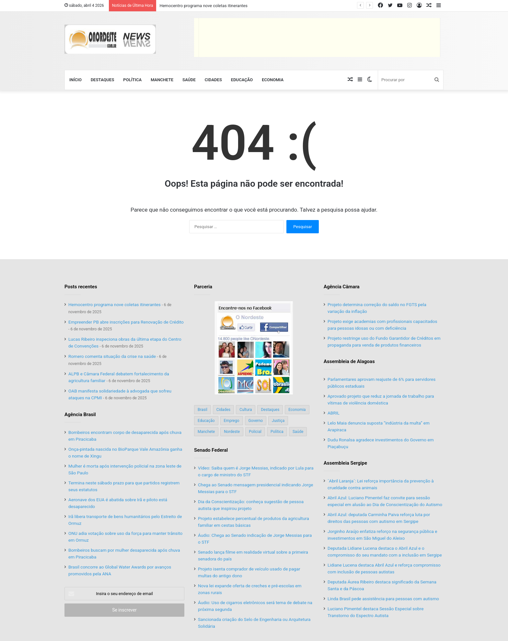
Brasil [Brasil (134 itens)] (202, 409)
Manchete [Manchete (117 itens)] (206, 431)
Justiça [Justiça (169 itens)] (278, 420)
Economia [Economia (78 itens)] (297, 409)
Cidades (213, 79)
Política (132, 79)
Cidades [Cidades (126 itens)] (223, 409)
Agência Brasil (80, 414)
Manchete (162, 79)
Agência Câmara (342, 287)
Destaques (102, 79)
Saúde (189, 79)
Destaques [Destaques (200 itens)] (270, 409)
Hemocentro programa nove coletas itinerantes (203, 5)
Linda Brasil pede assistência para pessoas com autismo (384, 598)
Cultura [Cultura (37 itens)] (245, 409)
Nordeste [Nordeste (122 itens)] (232, 431)
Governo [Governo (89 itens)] (255, 420)
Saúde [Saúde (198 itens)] (298, 431)
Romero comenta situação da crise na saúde (112, 356)
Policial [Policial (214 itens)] (255, 431)
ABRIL (334, 412)
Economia (272, 79)
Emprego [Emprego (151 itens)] (231, 420)
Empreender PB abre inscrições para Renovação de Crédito (126, 322)
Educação (242, 79)
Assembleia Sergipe (345, 463)
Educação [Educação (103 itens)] (206, 420)
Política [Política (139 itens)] (277, 431)
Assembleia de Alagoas (349, 361)
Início (75, 79)
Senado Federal (211, 450)
